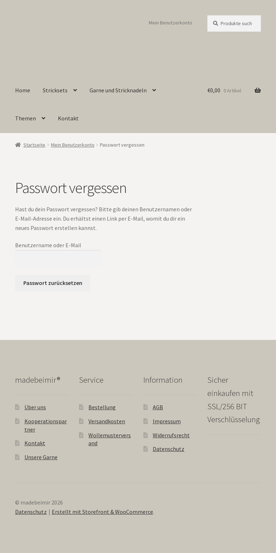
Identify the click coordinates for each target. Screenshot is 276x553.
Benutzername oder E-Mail (48, 245)
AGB (158, 407)
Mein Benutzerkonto (170, 22)
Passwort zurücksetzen (52, 282)
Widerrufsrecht (171, 435)
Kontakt (68, 118)
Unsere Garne (41, 457)
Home (22, 90)
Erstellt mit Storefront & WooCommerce (102, 511)
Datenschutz (168, 448)
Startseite (34, 145)
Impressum (167, 421)
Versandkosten (106, 421)
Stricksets (55, 90)
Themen (25, 118)
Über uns (35, 407)
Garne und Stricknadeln (118, 90)
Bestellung (102, 407)
